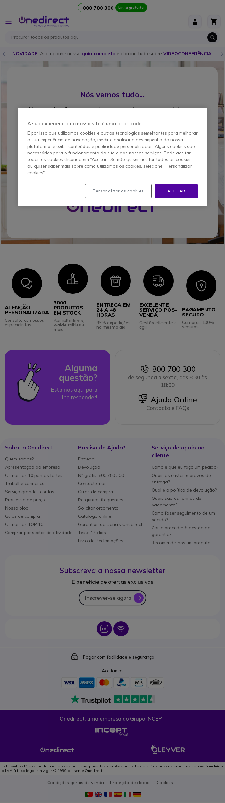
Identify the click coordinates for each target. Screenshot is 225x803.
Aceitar (176, 190)
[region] (112, 157)
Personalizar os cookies (118, 190)
